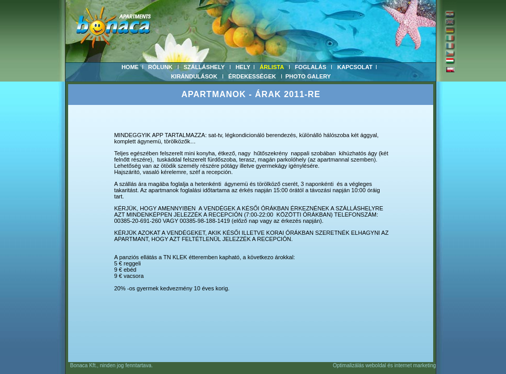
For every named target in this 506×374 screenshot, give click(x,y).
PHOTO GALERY (308, 76)
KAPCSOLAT (355, 67)
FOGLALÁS (311, 67)
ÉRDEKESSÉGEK (252, 76)
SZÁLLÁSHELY (204, 67)
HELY (243, 67)
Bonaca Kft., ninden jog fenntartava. (109, 365)
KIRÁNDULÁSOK (194, 76)
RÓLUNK (160, 67)
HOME (130, 67)
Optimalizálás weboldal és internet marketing (384, 365)
